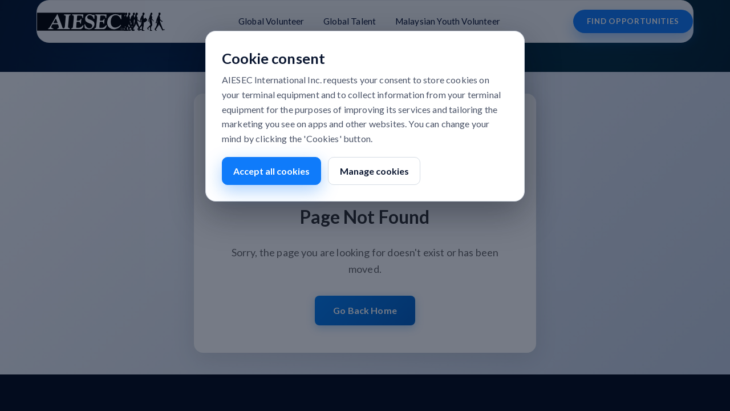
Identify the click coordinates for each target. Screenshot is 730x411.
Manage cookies (374, 171)
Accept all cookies (271, 171)
